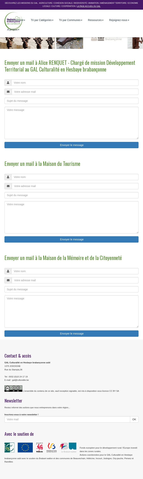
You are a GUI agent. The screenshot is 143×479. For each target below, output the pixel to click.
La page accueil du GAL (89, 6)
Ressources (96, 20)
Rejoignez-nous (119, 20)
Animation (93, 3)
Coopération (68, 6)
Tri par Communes (70, 20)
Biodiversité (80, 3)
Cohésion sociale (63, 3)
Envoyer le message (71, 145)
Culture (55, 6)
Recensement (16, 20)
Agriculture (45, 3)
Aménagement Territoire (113, 3)
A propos (13, 29)
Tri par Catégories (42, 20)
